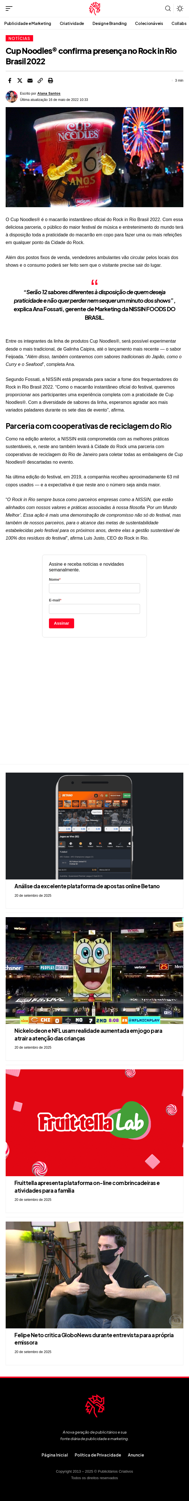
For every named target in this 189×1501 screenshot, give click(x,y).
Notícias (19, 38)
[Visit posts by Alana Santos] (12, 97)
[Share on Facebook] (10, 80)
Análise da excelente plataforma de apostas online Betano (87, 886)
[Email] (30, 80)
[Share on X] (20, 80)
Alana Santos (49, 94)
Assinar (61, 623)
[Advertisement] (94, 701)
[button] (10, 8)
